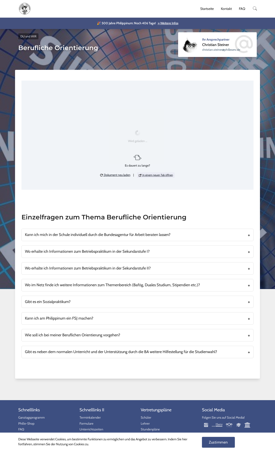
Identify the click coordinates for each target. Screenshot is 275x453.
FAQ (242, 9)
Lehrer (145, 423)
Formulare (86, 423)
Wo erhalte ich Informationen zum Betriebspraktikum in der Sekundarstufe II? (88, 268)
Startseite (207, 9)
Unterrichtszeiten (91, 429)
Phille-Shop (26, 423)
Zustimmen (218, 442)
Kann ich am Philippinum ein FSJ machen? (59, 318)
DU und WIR (28, 36)
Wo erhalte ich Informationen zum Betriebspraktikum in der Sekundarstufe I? (87, 251)
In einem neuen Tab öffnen (156, 175)
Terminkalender (90, 417)
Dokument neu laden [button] (115, 175)
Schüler (146, 417)
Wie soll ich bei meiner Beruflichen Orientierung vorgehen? (72, 335)
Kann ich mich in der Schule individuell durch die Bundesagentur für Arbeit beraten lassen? (97, 234)
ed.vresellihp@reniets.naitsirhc (221, 50)
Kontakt (226, 9)
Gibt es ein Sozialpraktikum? (47, 301)
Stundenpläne (150, 429)
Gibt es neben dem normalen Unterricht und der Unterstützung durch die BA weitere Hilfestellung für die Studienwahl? (121, 351)
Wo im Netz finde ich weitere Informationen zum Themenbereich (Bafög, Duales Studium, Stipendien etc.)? (112, 285)
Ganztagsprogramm (31, 417)
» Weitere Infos (168, 23)
